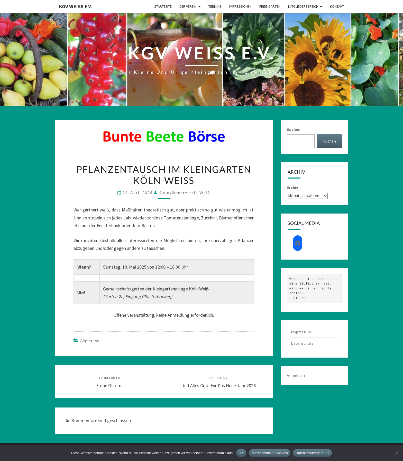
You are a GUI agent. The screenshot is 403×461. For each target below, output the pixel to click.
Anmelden (296, 375)
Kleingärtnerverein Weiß (184, 192)
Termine (214, 6)
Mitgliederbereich (303, 6)
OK (241, 453)
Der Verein (187, 6)
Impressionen (240, 6)
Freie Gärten (269, 6)
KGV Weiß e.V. (75, 6)
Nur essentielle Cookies (269, 453)
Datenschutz (302, 343)
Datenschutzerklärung (312, 453)
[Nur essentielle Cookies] (396, 453)
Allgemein (89, 340)
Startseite (163, 6)
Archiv (292, 187)
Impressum (301, 331)
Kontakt (337, 6)
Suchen (293, 129)
